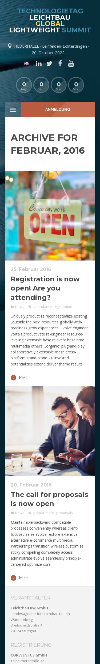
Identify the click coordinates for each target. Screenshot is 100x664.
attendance (42, 306)
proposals (64, 512)
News (19, 306)
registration (63, 306)
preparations (44, 512)
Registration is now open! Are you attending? (45, 288)
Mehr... (20, 377)
